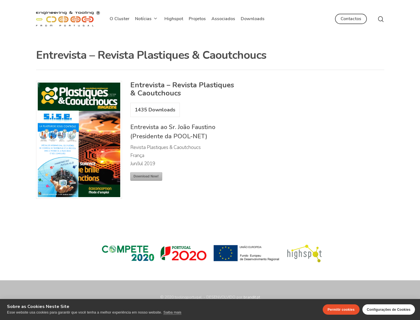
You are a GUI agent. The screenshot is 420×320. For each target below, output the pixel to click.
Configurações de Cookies (388, 310)
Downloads (253, 19)
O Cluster (119, 19)
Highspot (173, 19)
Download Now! (146, 176)
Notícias (146, 19)
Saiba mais (172, 312)
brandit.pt (252, 297)
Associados (223, 19)
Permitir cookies (341, 310)
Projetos (197, 19)
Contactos (351, 19)
